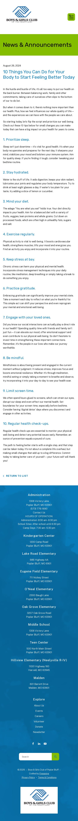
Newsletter (39, 732)
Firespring (44, 773)
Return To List (16, 476)
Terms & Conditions (47, 777)
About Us (39, 705)
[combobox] (35, 756)
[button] (71, 17)
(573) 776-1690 (39, 508)
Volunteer (39, 721)
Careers (39, 716)
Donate (39, 726)
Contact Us (39, 512)
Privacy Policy (28, 777)
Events (39, 711)
